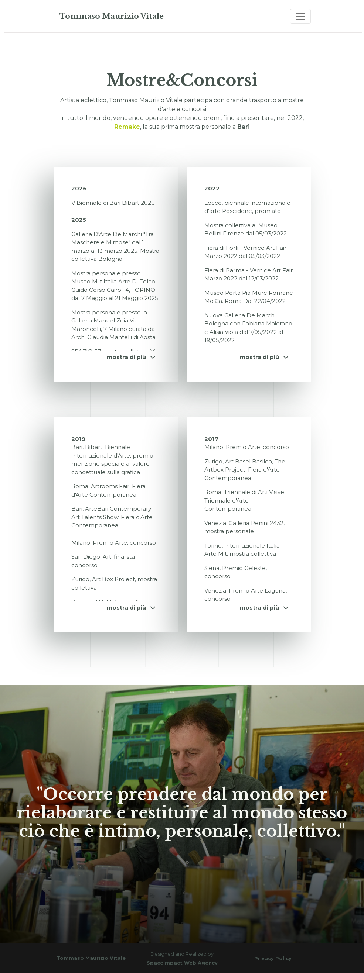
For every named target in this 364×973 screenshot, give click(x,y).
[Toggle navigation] (300, 16)
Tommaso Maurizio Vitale (111, 16)
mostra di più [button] (130, 356)
